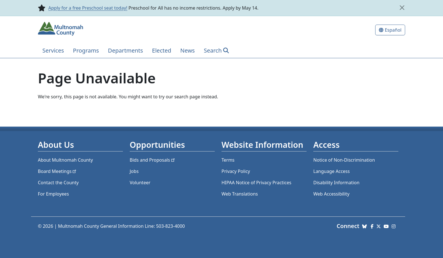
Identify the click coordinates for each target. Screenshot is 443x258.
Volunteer (140, 182)
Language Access (331, 171)
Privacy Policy (236, 171)
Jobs (134, 171)
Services (53, 50)
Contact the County (58, 182)
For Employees (53, 194)
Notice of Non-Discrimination (344, 160)
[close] (402, 8)
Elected (161, 50)
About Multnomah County (65, 160)
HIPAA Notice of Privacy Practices (256, 182)
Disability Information (336, 182)
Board (57, 171)
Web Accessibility (331, 194)
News (187, 50)
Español (393, 30)
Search (213, 50)
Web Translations (240, 194)
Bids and (153, 160)
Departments (125, 50)
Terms (228, 160)
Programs (86, 50)
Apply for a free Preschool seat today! (87, 8)
